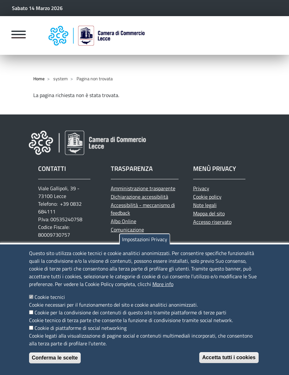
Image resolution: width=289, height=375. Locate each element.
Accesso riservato (212, 222)
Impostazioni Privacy (144, 244)
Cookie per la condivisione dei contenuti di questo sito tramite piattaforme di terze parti (130, 317)
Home (39, 78)
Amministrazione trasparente (143, 188)
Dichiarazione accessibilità (139, 197)
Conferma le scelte (55, 363)
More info (162, 289)
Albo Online (123, 221)
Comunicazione (127, 229)
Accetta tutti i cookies (228, 362)
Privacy (201, 188)
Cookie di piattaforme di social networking (81, 333)
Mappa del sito (209, 213)
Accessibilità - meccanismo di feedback (143, 209)
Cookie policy (207, 197)
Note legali (205, 205)
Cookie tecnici (50, 302)
